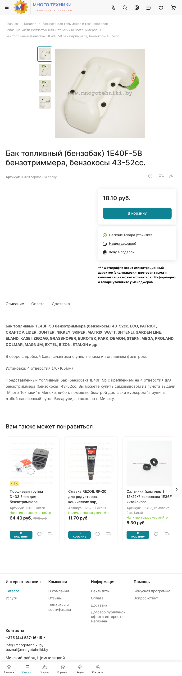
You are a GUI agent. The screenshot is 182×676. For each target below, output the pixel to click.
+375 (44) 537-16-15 (24, 638)
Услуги (11, 598)
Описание (15, 303)
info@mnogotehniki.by (24, 645)
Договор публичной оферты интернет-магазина (108, 616)
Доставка (61, 303)
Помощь (142, 581)
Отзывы (55, 598)
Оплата (38, 303)
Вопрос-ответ (146, 598)
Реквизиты (100, 591)
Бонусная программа (152, 591)
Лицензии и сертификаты (59, 607)
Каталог (12, 591)
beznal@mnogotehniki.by (27, 649)
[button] (176, 489)
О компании (58, 591)
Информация (103, 581)
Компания (57, 581)
